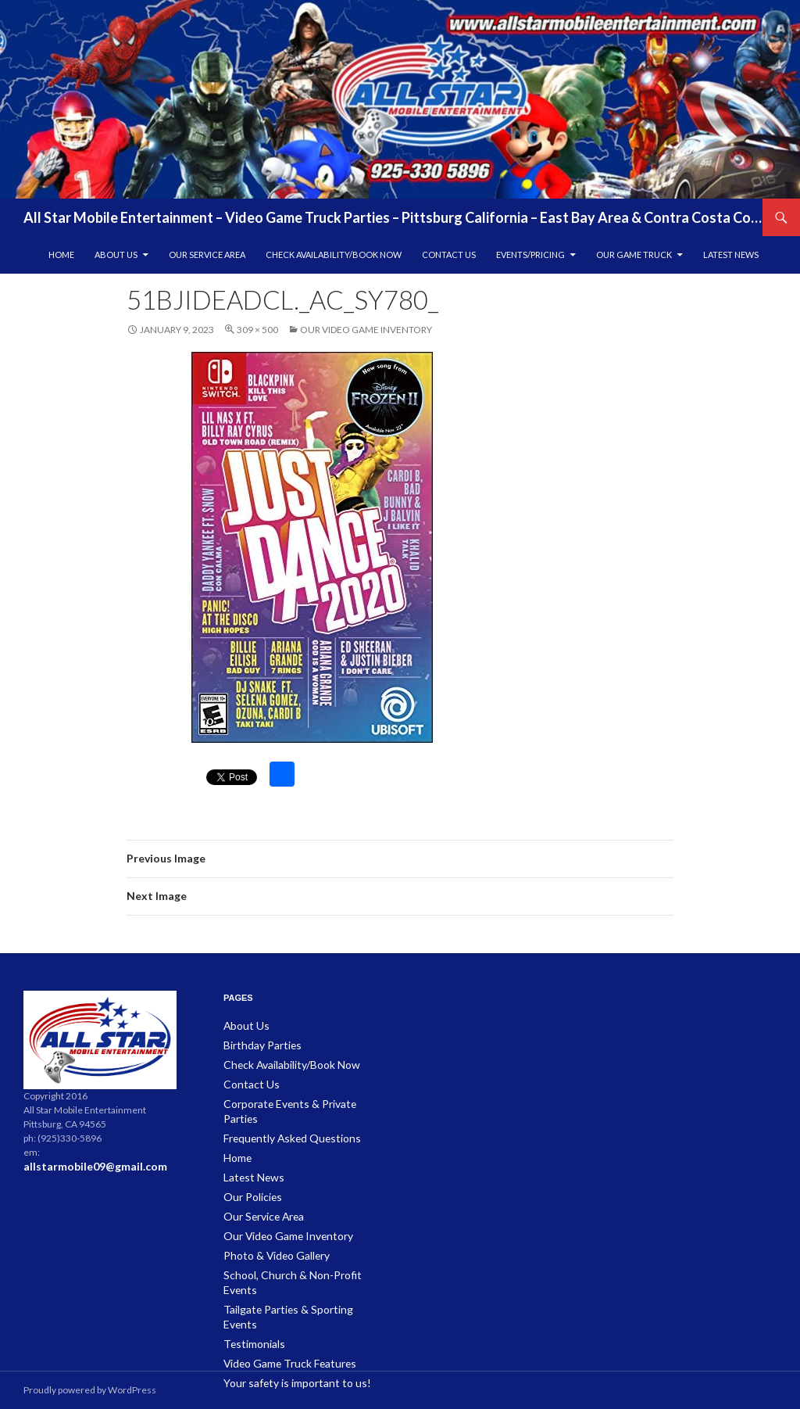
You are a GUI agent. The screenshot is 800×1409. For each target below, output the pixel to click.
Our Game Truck (634, 254)
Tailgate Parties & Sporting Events (292, 1269)
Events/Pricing (530, 254)
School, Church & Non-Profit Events (297, 1251)
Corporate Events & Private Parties (295, 1100)
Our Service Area (207, 254)
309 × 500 (257, 329)
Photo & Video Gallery (269, 1232)
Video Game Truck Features (282, 1307)
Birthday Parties (257, 1044)
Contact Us (449, 254)
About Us (116, 254)
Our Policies (249, 1175)
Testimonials (250, 1288)
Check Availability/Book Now (334, 254)
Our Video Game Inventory (366, 329)
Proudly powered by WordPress (89, 1390)
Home (61, 254)
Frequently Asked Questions (284, 1119)
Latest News (731, 254)
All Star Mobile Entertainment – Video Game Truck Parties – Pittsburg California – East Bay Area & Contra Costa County (392, 217)
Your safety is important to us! (285, 1326)
